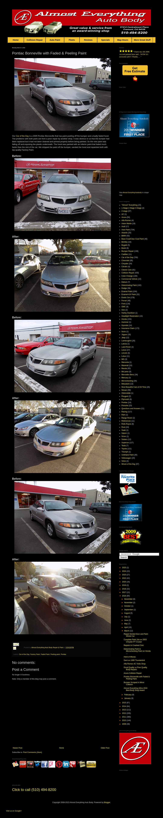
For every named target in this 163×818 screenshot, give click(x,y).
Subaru (124, 439)
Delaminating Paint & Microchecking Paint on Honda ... (137, 651)
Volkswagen (126, 458)
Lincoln (124, 353)
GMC (123, 307)
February (128, 695)
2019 (124, 585)
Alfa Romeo (126, 220)
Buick (123, 248)
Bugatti (124, 245)
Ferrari (124, 301)
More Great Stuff (142, 40)
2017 (124, 592)
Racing (124, 412)
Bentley (124, 242)
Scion (123, 436)
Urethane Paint (127, 455)
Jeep (123, 338)
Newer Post (17, 748)
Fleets (71, 40)
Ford (123, 304)
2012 (124, 713)
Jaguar (124, 334)
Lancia (124, 344)
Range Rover (126, 418)
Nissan (124, 390)
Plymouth (125, 399)
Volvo (123, 461)
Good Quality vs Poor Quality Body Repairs (135, 668)
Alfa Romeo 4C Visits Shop (135, 664)
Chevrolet (125, 261)
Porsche (124, 405)
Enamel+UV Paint (128, 294)
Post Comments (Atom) (32, 752)
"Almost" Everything (129, 205)
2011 (124, 717)
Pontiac (63, 654)
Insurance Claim (128, 328)
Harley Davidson (128, 313)
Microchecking (127, 381)
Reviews (88, 40)
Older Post (105, 748)
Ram (123, 415)
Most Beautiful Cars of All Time (133, 387)
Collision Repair (34, 40)
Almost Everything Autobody (132, 192)
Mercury (124, 378)
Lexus (123, 350)
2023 (124, 575)
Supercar (125, 443)
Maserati (124, 365)
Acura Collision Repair (133, 673)
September (129, 610)
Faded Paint (45, 654)
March (127, 631)
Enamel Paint (126, 291)
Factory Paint (35, 654)
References (126, 421)
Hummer (124, 322)
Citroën (124, 267)
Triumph (124, 452)
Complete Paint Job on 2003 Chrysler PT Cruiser (135, 641)
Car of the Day (22, 136)
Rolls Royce (126, 424)
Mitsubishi (125, 384)
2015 (124, 703)
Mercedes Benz (127, 375)
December (128, 599)
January (127, 698)
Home (16, 40)
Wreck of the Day (128, 464)
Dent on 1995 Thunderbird (134, 660)
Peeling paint (55, 654)
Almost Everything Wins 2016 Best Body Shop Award (135, 689)
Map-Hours (122, 40)
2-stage (124, 211)
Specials (105, 40)
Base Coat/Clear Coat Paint (132, 239)
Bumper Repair (127, 251)
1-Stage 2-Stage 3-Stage (131, 208)
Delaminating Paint (129, 285)
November (128, 602)
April (126, 627)
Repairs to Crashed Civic (134, 645)
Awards (124, 233)
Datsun (124, 282)
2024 (124, 571)
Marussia (125, 362)
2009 (124, 724)
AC (122, 214)
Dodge (124, 288)
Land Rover (126, 347)
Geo (123, 310)
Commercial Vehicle (129, 279)
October (127, 606)
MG (122, 359)
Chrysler (124, 264)
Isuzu (123, 331)
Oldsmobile (126, 393)
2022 (124, 578)
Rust (123, 427)
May (126, 624)
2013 (124, 710)
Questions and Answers (131, 408)
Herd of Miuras (130, 657)
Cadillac (124, 254)
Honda (124, 319)
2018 (124, 589)
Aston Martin (126, 223)
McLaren (125, 372)
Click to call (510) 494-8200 (34, 790)
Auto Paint (55, 40)
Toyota (124, 449)
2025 (124, 568)
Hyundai (124, 325)
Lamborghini (126, 341)
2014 (124, 706)
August (127, 613)
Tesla (123, 446)
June (126, 620)
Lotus (123, 356)
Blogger (107, 802)
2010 (124, 720)
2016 (124, 596)
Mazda (124, 368)
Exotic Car (125, 297)
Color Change (127, 276)
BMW (123, 236)
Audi (123, 226)
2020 (124, 582)
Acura (123, 217)
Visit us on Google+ (14, 811)
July (126, 617)
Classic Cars (126, 270)
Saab (123, 430)
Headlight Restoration (130, 316)
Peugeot (124, 396)
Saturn (124, 433)
